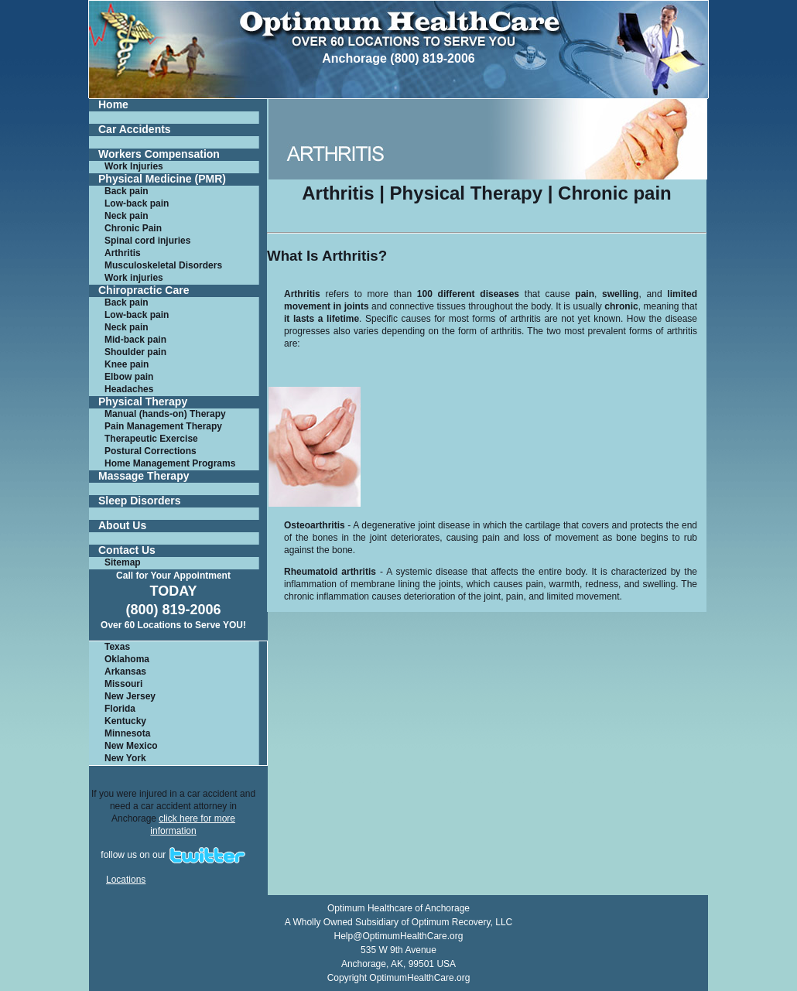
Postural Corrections (150, 451)
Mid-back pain (135, 339)
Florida (119, 708)
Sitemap (122, 562)
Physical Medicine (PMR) (162, 179)
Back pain (126, 191)
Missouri (123, 683)
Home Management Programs (169, 463)
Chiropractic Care (143, 290)
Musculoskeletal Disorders (163, 265)
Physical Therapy (142, 402)
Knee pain (126, 364)
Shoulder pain (135, 352)
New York (125, 758)
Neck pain (126, 215)
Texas (117, 646)
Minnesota (127, 733)
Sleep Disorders (139, 501)
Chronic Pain (133, 228)
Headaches (128, 389)
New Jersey (130, 696)
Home (113, 105)
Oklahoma (126, 659)
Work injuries (133, 277)
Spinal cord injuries (147, 240)
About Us (122, 525)
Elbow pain (128, 376)
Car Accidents (134, 129)
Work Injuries (133, 166)
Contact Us (127, 550)
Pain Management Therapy (163, 426)
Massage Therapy (144, 476)
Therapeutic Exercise (151, 438)
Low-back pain (136, 203)
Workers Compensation (159, 154)
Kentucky (125, 721)
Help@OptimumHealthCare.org (398, 936)
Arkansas (125, 671)
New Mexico (131, 745)
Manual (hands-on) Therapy (165, 413)
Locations (125, 879)
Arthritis (122, 253)
